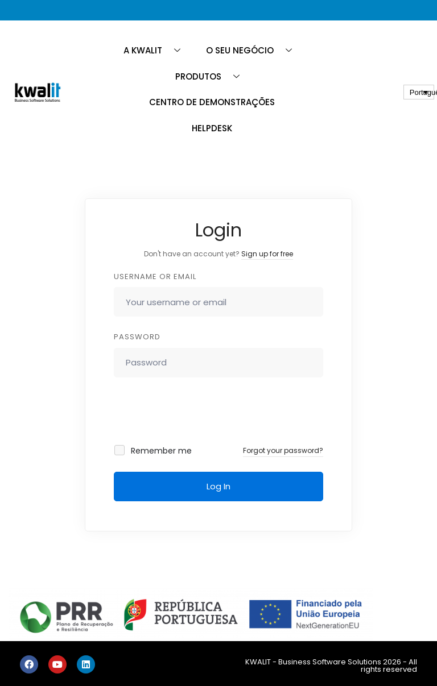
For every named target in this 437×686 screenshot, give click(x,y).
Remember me (154, 450)
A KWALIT (156, 50)
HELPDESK (212, 128)
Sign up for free (267, 254)
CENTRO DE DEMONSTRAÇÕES (212, 102)
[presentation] (191, 411)
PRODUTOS (211, 76)
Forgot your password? (283, 450)
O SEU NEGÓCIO (253, 50)
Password (137, 336)
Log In (218, 486)
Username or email (155, 276)
